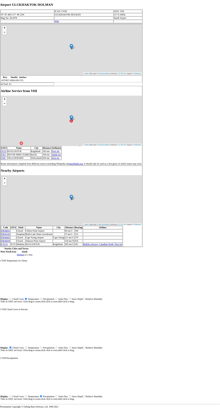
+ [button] (4, 28)
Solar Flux (63, 299)
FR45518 (5, 234)
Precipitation (48, 299)
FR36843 (5, 237)
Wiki (57, 21)
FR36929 (5, 241)
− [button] (4, 32)
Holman (20, 255)
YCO (3, 151)
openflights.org (76, 164)
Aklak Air (56, 154)
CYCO (4, 244)
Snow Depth (77, 299)
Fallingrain (137, 73)
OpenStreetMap (103, 73)
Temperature (33, 299)
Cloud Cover (18, 299)
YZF (3, 158)
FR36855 (5, 231)
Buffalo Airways (90, 244)
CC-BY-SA (122, 73)
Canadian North (106, 244)
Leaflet (86, 73)
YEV (3, 154)
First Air (55, 151)
